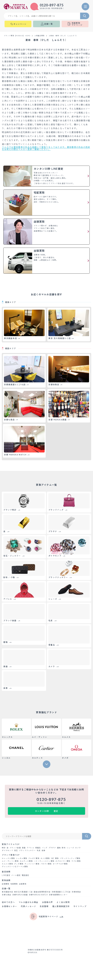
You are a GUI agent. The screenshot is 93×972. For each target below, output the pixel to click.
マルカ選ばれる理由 (28, 902)
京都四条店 (76, 892)
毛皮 (39, 850)
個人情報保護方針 (61, 906)
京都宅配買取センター (58, 894)
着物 (59, 848)
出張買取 (22, 884)
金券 (43, 850)
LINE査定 (6, 875)
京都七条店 (6, 894)
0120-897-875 (52, 5)
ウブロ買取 (76, 861)
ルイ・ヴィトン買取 (10, 861)
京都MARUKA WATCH (38, 894)
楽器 (24, 848)
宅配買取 (14, 884)
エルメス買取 (7, 864)
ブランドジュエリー (27, 850)
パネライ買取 (46, 864)
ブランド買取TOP (10, 855)
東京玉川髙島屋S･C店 (23, 892)
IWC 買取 (55, 858)
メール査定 (16, 875)
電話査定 (25, 875)
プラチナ (52, 848)
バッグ (44, 848)
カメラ (78, 848)
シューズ (70, 848)
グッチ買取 (19, 864)
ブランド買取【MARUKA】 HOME (17, 36)
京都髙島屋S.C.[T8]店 (61, 892)
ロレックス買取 (8, 858)
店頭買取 (5, 884)
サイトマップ (79, 906)
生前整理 (44, 906)
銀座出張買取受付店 (42, 892)
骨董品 (38, 848)
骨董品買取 (40, 36)
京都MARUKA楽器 (20, 894)
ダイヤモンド (7, 850)
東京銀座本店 (7, 892)
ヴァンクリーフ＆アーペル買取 (15, 866)
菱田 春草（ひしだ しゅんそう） (64, 36)
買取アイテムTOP (10, 844)
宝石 (16, 850)
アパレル (30, 848)
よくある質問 (63, 902)
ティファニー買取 (32, 864)
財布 (64, 848)
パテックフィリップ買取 (70, 858)
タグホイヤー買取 (62, 861)
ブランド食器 (15, 848)
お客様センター (9, 906)
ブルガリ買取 (33, 858)
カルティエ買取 (26, 861)
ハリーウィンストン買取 (44, 861)
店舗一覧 (6, 889)
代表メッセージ (28, 906)
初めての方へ (8, 902)
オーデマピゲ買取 (60, 864)
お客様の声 (47, 902)
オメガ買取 (45, 858)
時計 (4, 848)
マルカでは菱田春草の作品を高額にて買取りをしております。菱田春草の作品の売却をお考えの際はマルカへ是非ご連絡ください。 (46, 148)
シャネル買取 (21, 858)
